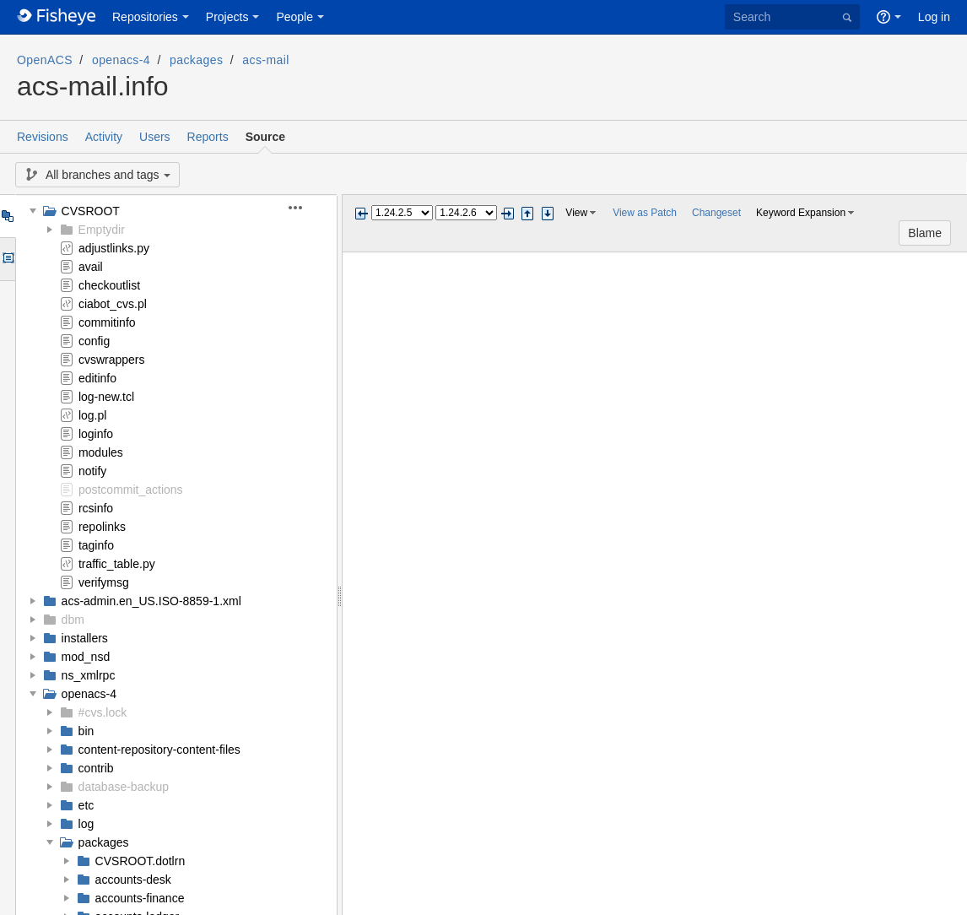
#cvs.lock (102, 712)
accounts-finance (140, 898)
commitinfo (107, 322)
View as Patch (645, 213)
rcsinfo (95, 508)
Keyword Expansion (800, 213)
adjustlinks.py (113, 248)
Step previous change (527, 213)
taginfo (96, 545)
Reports (208, 136)
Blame (925, 233)
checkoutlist (109, 285)
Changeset (716, 213)
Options (7, 259)
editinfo (97, 378)
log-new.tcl (106, 396)
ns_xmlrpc (89, 675)
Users (154, 136)
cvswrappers (111, 359)
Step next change (548, 213)
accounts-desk (133, 879)
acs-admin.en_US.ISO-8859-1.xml (151, 601)
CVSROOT (91, 211)
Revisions (42, 136)
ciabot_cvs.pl (112, 304)
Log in (934, 17)
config (94, 341)
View (576, 213)
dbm (73, 619)
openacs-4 (121, 60)
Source (265, 136)
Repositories (145, 17)
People (294, 17)
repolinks (102, 526)
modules (100, 452)
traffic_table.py (116, 564)
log (86, 824)
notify (92, 471)
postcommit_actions (130, 489)
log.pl (92, 415)
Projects (227, 17)
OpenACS (45, 60)
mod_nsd (86, 656)
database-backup (123, 786)
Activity (103, 136)
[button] (305, 207)
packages (196, 60)
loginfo (95, 434)
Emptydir (101, 229)
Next (507, 213)
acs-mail (265, 60)
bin (86, 731)
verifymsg (103, 582)
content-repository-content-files (159, 749)
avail (90, 266)
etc (86, 805)
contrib (96, 768)
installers (85, 638)
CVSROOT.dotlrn (140, 861)
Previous (361, 213)
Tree (7, 216)
